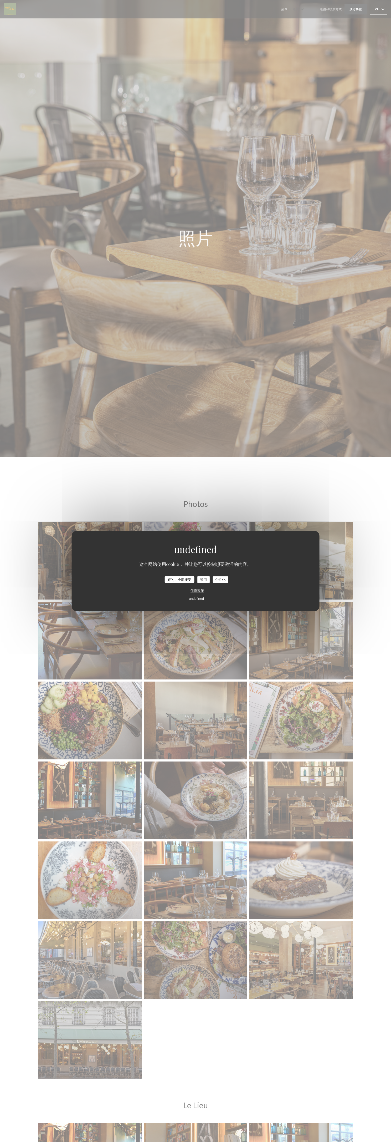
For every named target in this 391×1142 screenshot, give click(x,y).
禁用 (203, 579)
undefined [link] (196, 599)
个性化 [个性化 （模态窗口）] (220, 579)
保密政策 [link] (197, 591)
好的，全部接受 (179, 579)
